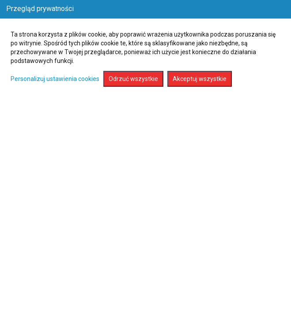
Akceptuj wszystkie (200, 78)
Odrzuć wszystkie (133, 78)
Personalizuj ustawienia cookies (55, 78)
